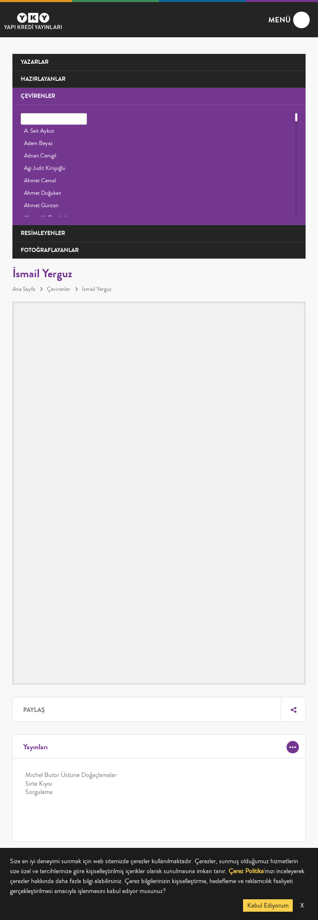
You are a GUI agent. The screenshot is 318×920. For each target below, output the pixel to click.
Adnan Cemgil (40, 156)
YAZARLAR (34, 62)
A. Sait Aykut (39, 131)
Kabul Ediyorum (268, 905)
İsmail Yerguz (96, 289)
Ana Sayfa (23, 289)
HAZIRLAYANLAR (43, 79)
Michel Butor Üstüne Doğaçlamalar (70, 775)
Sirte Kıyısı (38, 783)
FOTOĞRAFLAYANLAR (50, 250)
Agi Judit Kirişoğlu (44, 168)
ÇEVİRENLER (38, 96)
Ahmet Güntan (41, 205)
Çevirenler (58, 289)
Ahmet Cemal (40, 181)
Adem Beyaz (38, 143)
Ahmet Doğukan (42, 193)
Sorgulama (39, 792)
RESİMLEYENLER (43, 233)
